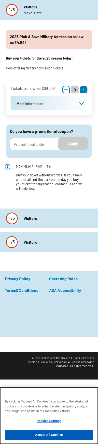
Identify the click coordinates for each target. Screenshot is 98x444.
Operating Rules (63, 278)
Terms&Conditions (21, 290)
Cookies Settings (49, 421)
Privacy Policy (17, 278)
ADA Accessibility (65, 290)
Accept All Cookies (49, 435)
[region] (49, 415)
